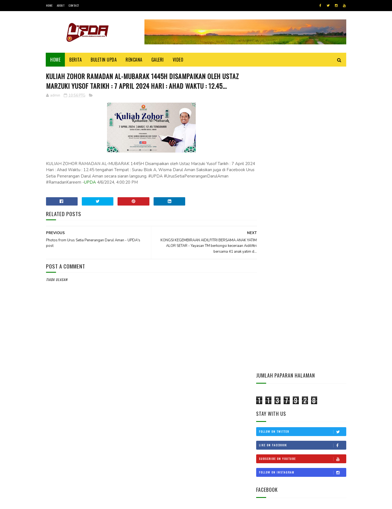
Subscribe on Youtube (302, 158)
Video (178, 59)
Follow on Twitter (302, 130)
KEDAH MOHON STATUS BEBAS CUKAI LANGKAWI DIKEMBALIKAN (317, 334)
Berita (76, 59)
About (61, 5)
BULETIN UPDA (104, 59)
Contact (73, 5)
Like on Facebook (302, 144)
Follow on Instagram (302, 171)
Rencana (134, 59)
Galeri (157, 59)
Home (49, 5)
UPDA (156, 193)
